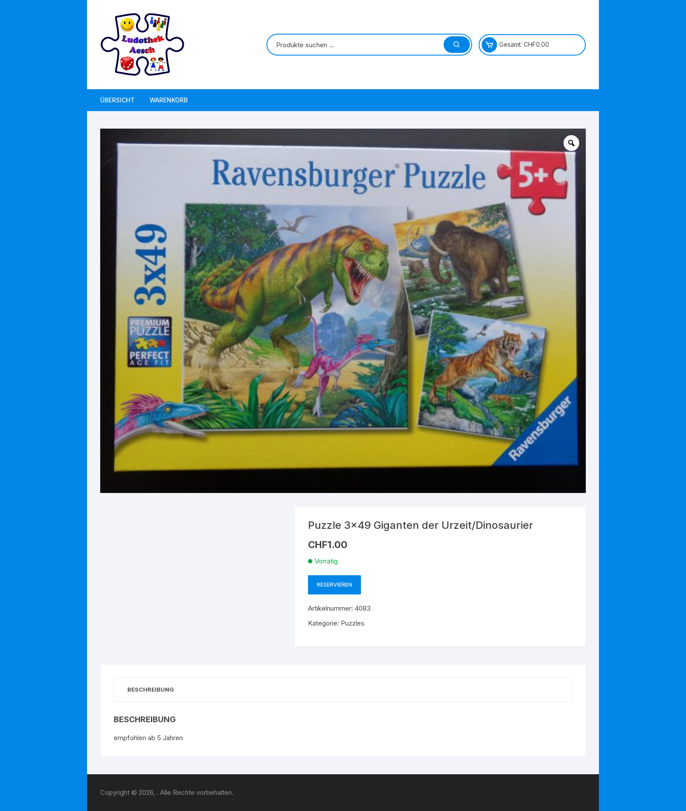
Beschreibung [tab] (150, 689)
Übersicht (117, 100)
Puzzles (352, 623)
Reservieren (334, 584)
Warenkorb (169, 100)
